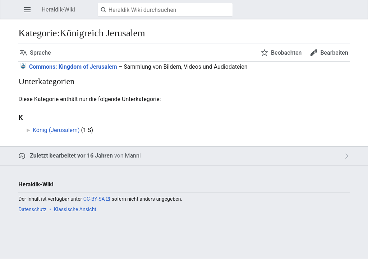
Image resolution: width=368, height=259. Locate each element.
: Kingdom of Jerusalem (73, 66)
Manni (133, 155)
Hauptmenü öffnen (29, 13)
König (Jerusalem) (56, 130)
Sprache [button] (40, 52)
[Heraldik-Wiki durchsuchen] (165, 9)
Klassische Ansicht (75, 209)
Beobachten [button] (286, 52)
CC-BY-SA (94, 199)
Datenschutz (32, 209)
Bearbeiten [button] (334, 52)
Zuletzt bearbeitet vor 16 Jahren (71, 155)
